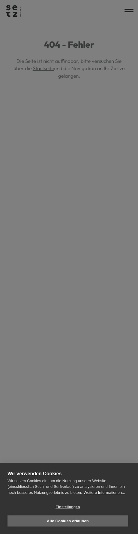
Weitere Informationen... (104, 492)
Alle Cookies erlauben (68, 521)
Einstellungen (68, 507)
